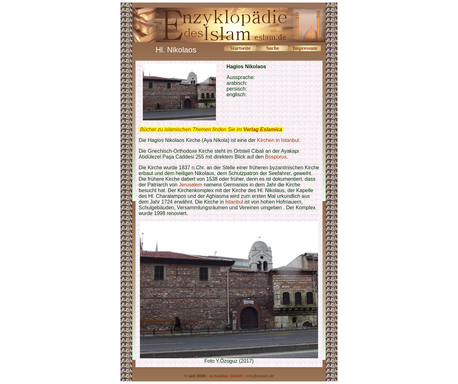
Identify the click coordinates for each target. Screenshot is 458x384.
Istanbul (234, 202)
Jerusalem (190, 184)
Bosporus (276, 156)
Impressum (305, 48)
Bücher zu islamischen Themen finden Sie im (211, 129)
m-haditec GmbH (226, 376)
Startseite (240, 48)
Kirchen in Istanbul (278, 140)
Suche (272, 48)
